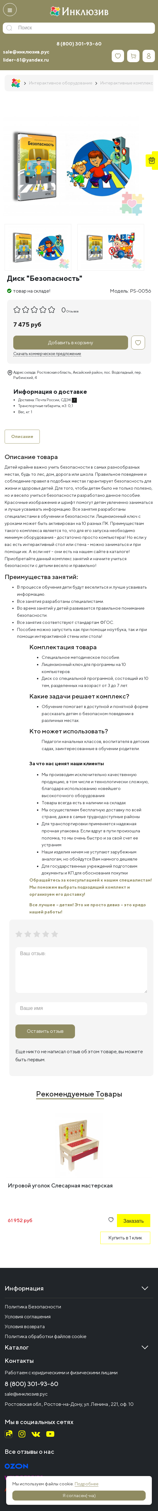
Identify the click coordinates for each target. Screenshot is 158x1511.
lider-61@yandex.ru (26, 60)
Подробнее (86, 1483)
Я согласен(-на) (79, 1495)
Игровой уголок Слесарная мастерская (60, 1185)
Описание (22, 436)
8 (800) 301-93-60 (79, 44)
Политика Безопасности (33, 1307)
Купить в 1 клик (125, 1238)
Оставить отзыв (45, 1031)
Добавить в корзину (70, 343)
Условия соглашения (28, 1317)
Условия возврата (25, 1326)
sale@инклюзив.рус (26, 52)
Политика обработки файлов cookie (45, 1336)
